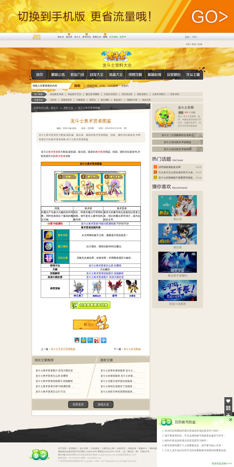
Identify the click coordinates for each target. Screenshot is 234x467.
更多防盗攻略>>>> (222, 463)
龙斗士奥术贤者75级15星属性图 (98, 223)
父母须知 (95, 448)
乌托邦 (53, 100)
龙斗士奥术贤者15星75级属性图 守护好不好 (55, 386)
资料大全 (68, 107)
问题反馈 (132, 448)
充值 (188, 44)
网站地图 (154, 448)
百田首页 (78, 404)
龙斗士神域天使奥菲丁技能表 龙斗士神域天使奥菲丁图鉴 (118, 386)
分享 (228, 415)
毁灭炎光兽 (127, 94)
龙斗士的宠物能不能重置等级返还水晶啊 (177, 177)
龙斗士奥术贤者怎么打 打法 (51, 391)
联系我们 (73, 448)
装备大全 (116, 75)
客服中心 (143, 448)
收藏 (200, 44)
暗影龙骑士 (142, 94)
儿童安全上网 (108, 448)
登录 (187, 37)
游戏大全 (103, 404)
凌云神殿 (105, 100)
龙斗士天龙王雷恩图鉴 (63, 349)
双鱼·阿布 (174, 94)
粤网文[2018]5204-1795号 (109, 451)
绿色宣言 (121, 448)
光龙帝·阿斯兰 (159, 94)
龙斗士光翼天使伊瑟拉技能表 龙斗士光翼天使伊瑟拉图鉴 (118, 381)
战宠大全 (97, 75)
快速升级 (92, 85)
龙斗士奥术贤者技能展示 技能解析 (105, 273)
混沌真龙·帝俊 (56, 94)
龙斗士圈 (193, 71)
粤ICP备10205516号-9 (68, 454)
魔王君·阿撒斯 (92, 94)
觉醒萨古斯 (132, 100)
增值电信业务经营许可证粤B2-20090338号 (77, 451)
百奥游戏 (36, 36)
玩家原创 (174, 75)
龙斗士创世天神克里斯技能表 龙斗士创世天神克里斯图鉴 (118, 391)
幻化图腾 (113, 85)
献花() (88, 324)
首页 (31, 75)
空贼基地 (80, 100)
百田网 (50, 36)
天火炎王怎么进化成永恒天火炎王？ (177, 172)
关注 (228, 408)
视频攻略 (135, 75)
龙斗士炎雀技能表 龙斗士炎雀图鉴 (118, 375)
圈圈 (181, 112)
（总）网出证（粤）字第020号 (135, 451)
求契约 (124, 85)
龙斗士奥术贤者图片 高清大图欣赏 (105, 277)
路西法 (93, 100)
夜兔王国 (146, 100)
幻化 (102, 85)
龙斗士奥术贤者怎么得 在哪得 (105, 265)
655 (186, 112)
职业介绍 (77, 75)
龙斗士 (116, 55)
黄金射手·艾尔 (74, 94)
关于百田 (62, 448)
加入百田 (84, 448)
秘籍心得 (155, 75)
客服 (194, 44)
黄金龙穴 (118, 100)
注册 (194, 37)
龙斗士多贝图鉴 (132, 349)
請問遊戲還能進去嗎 (169, 167)
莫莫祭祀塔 (66, 100)
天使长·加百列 (110, 94)
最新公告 (58, 75)
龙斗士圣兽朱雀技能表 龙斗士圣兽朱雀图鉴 (118, 370)
